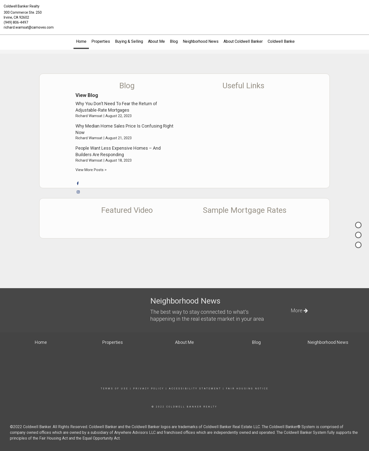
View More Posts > (91, 170)
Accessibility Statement (195, 388)
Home (81, 41)
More (299, 311)
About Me (156, 41)
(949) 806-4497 (16, 22)
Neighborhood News (201, 41)
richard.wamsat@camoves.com (29, 27)
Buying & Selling (129, 41)
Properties (100, 41)
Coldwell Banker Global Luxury (294, 41)
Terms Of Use (114, 388)
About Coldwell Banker (243, 41)
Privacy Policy (148, 388)
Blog (174, 41)
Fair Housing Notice (247, 388)
